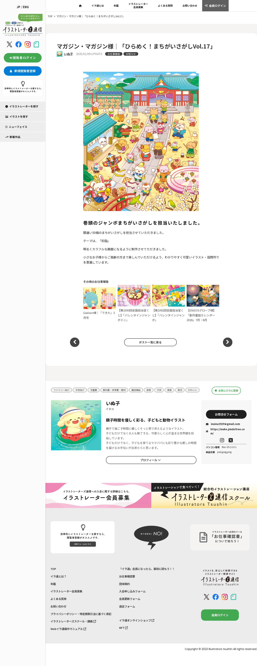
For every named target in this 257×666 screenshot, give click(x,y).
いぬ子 (68, 54)
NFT (123, 633)
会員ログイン (215, 5)
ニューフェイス (16, 127)
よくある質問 (165, 5)
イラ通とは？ (59, 580)
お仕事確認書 (127, 580)
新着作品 (12, 137)
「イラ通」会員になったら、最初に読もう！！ (149, 572)
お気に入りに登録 (226, 392)
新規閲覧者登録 (23, 71)
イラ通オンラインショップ (138, 626)
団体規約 (124, 588)
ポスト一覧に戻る (149, 342)
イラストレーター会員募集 (138, 5)
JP (18, 7)
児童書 (96, 389)
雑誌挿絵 (141, 389)
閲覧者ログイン (22, 57)
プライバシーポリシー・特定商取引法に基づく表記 (81, 621)
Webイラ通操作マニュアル (69, 640)
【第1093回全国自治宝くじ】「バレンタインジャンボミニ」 (134, 303)
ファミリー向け (62, 389)
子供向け (81, 389)
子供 (164, 389)
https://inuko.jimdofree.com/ (225, 435)
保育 (154, 389)
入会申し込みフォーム (133, 596)
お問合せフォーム (226, 417)
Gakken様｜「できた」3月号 (99, 303)
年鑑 (116, 5)
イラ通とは (98, 5)
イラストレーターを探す (21, 106)
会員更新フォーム (130, 604)
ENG (26, 7)
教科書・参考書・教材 (118, 389)
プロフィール (150, 463)
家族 (175, 389)
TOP (53, 572)
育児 (186, 389)
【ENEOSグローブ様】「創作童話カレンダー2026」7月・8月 (203, 303)
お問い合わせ (189, 5)
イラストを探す (16, 116)
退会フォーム (127, 611)
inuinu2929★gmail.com (223, 427)
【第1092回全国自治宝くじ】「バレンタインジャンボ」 (168, 303)
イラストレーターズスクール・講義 (74, 632)
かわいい (58, 394)
